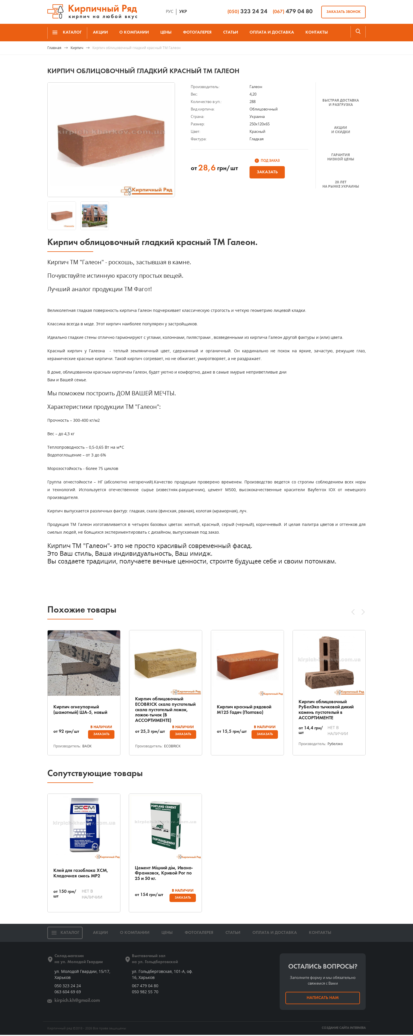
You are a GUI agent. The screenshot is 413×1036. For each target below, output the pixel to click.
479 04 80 (293, 12)
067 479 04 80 (145, 987)
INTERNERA (358, 1029)
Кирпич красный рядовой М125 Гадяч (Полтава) (246, 710)
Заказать (267, 172)
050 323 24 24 (67, 987)
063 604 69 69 (67, 993)
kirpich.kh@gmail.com (75, 1002)
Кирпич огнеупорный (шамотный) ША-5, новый (82, 710)
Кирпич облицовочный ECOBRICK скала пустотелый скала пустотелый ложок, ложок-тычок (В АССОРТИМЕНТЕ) (165, 710)
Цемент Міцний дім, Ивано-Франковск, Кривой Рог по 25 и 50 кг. (163, 874)
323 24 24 (247, 12)
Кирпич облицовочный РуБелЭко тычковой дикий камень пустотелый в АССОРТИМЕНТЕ (329, 710)
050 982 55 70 (145, 993)
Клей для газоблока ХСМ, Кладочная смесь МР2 (82, 874)
